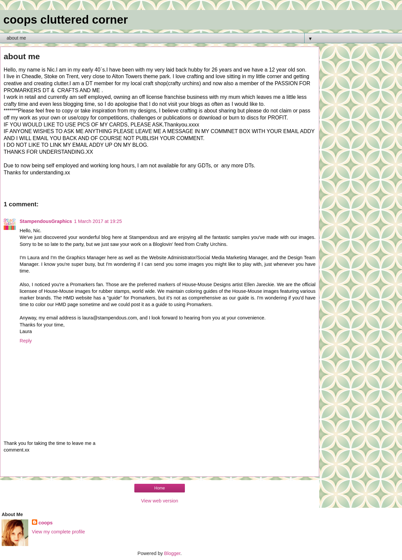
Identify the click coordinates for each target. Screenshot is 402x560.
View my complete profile (58, 531)
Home (159, 488)
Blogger (172, 553)
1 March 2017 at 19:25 (98, 221)
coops (46, 522)
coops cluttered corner (65, 19)
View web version (159, 500)
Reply (26, 340)
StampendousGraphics (46, 221)
